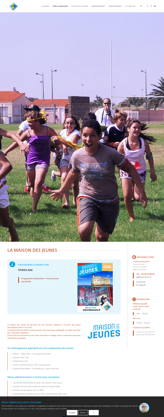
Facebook (140, 282)
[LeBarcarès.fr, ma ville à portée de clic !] (13, 6)
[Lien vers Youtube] (155, 6)
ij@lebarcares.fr (144, 277)
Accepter (72, 413)
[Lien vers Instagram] (151, 6)
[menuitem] (45, 6)
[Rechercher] (141, 6)
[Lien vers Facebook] (147, 6)
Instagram (141, 285)
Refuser (83, 413)
